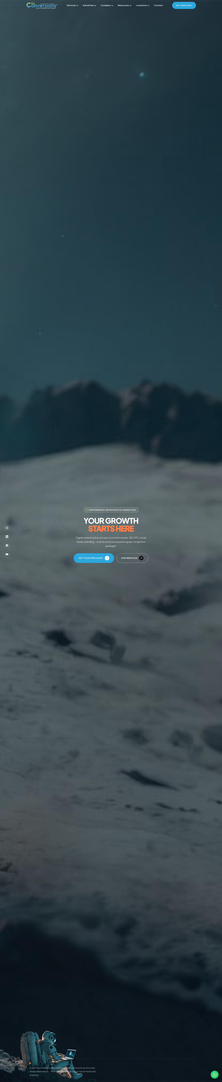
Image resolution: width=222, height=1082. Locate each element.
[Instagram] (7, 528)
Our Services (129, 558)
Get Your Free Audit (90, 558)
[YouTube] (7, 554)
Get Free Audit (184, 5)
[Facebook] (7, 545)
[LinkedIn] (7, 537)
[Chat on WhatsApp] (215, 1075)
